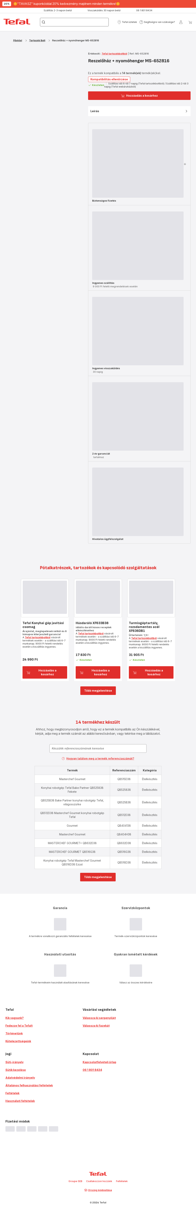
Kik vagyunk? (14, 1017)
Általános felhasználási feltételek (29, 1085)
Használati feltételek (20, 1101)
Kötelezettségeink (18, 1041)
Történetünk (14, 1033)
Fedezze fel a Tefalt (19, 1025)
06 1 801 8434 (92, 1069)
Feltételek (12, 1093)
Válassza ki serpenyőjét (99, 1017)
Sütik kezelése (15, 1069)
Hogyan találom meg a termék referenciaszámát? (98, 758)
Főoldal (17, 40)
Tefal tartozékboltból (114, 53)
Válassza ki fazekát (96, 1025)
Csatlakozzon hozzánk (99, 1181)
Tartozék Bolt (37, 40)
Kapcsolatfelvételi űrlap (99, 1062)
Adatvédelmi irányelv (20, 1077)
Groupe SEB (75, 1181)
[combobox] (98, 748)
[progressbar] (138, 163)
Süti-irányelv (14, 1062)
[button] (127, 22)
